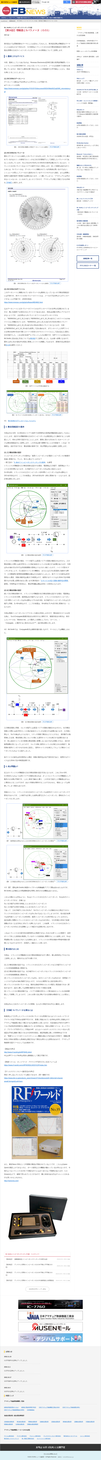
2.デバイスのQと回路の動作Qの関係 (54, 580)
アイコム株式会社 (9, 1436)
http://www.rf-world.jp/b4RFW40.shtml (18, 1052)
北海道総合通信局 (9, 1421)
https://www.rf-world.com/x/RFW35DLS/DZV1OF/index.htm (25, 1065)
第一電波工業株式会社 (28, 1438)
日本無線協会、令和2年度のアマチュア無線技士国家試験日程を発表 (87, 43)
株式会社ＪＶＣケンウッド (11, 1438)
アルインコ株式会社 (35, 1436)
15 (7, 345)
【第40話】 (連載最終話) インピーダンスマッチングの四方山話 (26, 1259)
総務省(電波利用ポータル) (11, 1407)
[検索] (52, 2)
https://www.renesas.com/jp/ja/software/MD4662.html (23, 302)
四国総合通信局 (8, 1424)
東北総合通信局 (21, 1421)
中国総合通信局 (90, 1421)
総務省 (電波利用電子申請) (28, 1407)
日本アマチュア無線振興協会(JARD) (14, 1410)
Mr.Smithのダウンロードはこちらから (22, 421)
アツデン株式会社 (22, 1436)
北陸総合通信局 (55, 1421)
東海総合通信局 (67, 1421)
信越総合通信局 (44, 1421)
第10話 (32, 338)
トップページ (4, 20)
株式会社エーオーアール (70, 1436)
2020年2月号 (12, 20)
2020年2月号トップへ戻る (37, 1289)
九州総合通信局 (20, 1424)
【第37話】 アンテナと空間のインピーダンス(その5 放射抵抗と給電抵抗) (30, 1280)
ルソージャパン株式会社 (43, 1438)
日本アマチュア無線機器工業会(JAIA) (49, 1407)
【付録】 (9, 182)
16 (9, 345)
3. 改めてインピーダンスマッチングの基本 (29, 462)
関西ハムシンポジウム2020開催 (87, 51)
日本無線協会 (30, 1410)
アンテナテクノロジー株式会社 (52, 1436)
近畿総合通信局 (78, 1421)
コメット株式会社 (85, 1436)
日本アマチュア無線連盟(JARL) (71, 1407)
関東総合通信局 (32, 1421)
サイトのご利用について (50, 1454)
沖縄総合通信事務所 (32, 1424)
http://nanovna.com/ (11, 1181)
